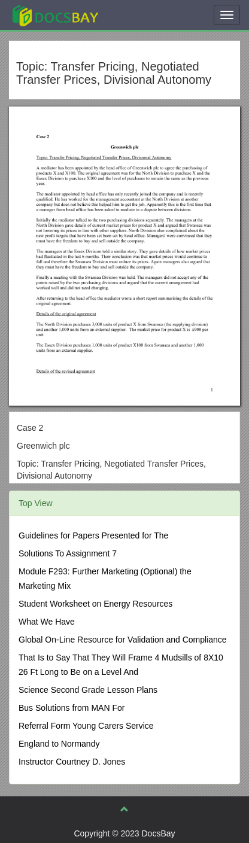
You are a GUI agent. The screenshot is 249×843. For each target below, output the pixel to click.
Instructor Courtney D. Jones (72, 761)
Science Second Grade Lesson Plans (88, 690)
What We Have (47, 621)
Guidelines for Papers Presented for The (93, 535)
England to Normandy (59, 743)
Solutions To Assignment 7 (68, 553)
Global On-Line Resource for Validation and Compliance (123, 639)
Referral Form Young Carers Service (86, 726)
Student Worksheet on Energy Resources (95, 603)
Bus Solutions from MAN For (71, 708)
